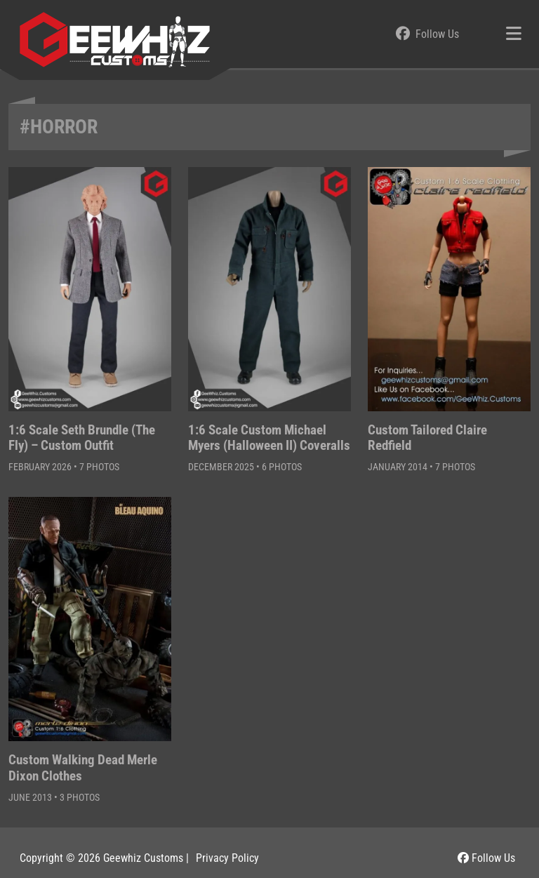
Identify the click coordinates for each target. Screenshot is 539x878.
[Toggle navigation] (514, 34)
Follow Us (486, 858)
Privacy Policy (227, 858)
